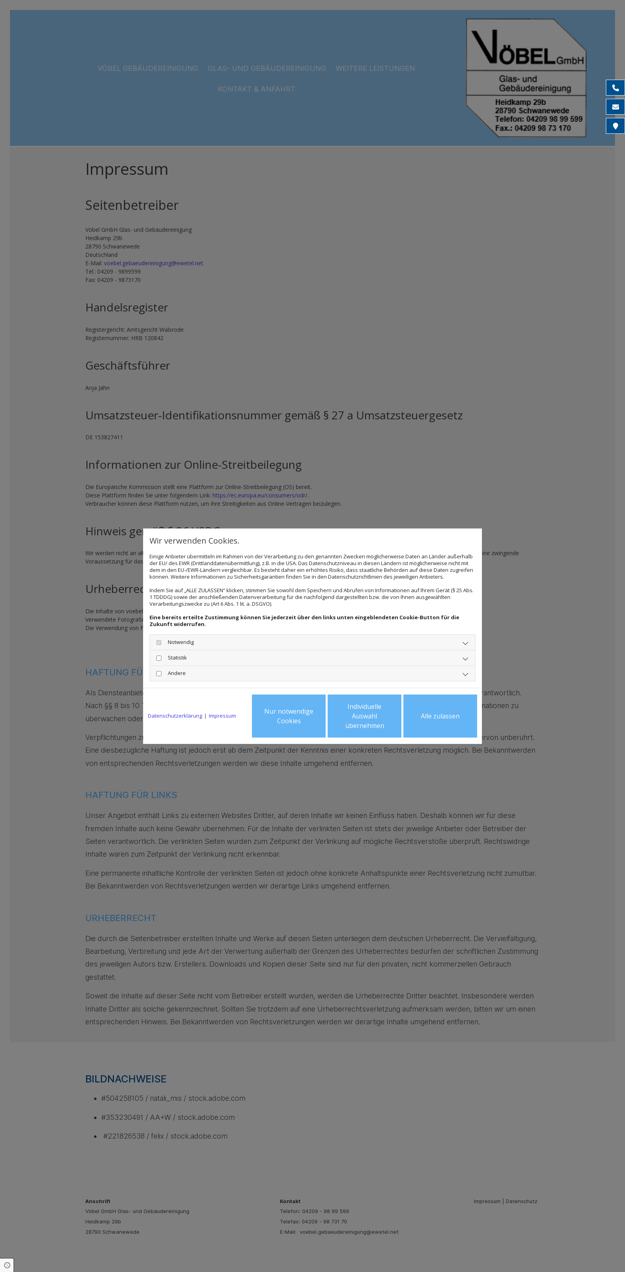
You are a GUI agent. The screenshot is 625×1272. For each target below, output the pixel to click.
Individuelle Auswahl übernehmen (364, 716)
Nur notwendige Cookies (288, 716)
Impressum (222, 715)
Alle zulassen (440, 716)
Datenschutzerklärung (175, 715)
